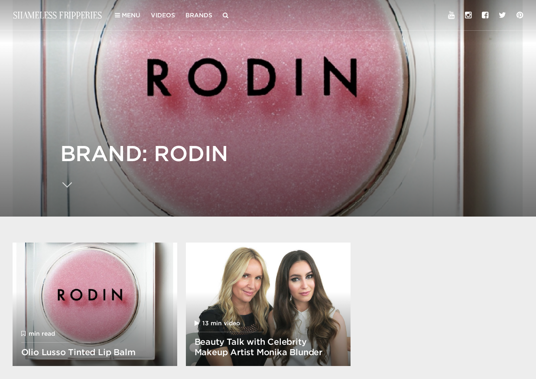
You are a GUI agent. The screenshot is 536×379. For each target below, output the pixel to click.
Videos (163, 15)
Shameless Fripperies (57, 15)
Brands (198, 15)
